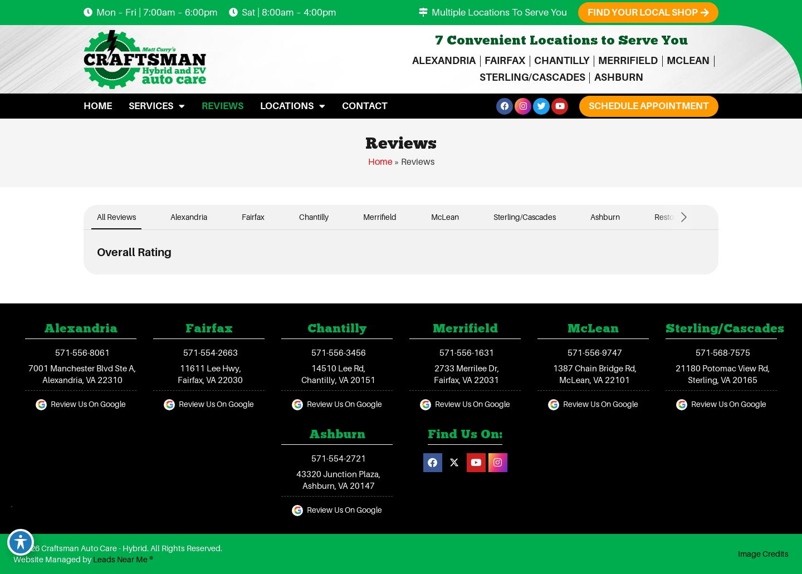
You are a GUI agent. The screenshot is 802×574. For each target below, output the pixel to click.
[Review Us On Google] (41, 405)
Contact (365, 106)
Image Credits (763, 554)
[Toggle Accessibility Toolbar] (20, 542)
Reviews (222, 106)
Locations (292, 106)
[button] (648, 106)
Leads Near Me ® (123, 559)
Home (98, 106)
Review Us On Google (88, 404)
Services (157, 106)
